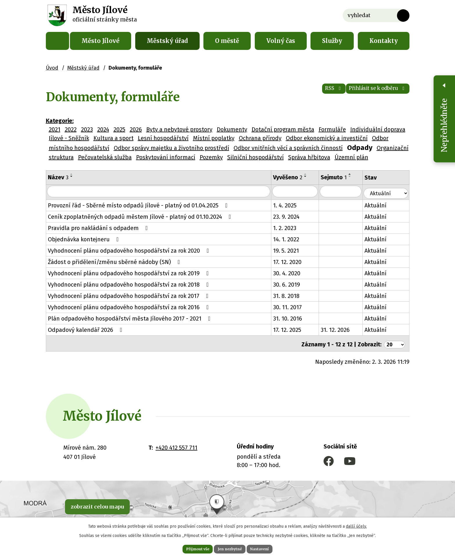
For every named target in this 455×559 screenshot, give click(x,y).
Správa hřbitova (309, 157)
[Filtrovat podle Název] (161, 192)
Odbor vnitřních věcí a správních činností (288, 147)
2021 (54, 129)
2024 (103, 129)
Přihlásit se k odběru (369, 92)
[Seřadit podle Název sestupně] (71, 176)
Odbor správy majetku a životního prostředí (171, 147)
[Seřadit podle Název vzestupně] (71, 174)
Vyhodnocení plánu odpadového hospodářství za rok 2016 (129, 306)
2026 (136, 129)
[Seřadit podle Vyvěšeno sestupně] (310, 176)
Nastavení (268, 548)
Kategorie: (60, 120)
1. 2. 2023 (289, 227)
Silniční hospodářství (255, 157)
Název (58, 177)
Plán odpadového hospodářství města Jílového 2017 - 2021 (130, 317)
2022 (71, 129)
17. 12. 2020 (291, 261)
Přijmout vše (189, 548)
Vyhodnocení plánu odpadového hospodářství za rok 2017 (129, 295)
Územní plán (351, 157)
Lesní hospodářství (163, 138)
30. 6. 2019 (290, 283)
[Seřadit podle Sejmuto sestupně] (355, 176)
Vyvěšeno (292, 177)
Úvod (57, 41)
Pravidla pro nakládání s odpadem (99, 227)
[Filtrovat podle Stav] (389, 191)
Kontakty (383, 40)
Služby (332, 40)
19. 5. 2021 (290, 249)
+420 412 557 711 (176, 444)
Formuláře (332, 129)
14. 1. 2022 (290, 238)
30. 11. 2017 (291, 306)
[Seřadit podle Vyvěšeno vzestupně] (310, 174)
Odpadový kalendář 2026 (86, 328)
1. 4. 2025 (289, 204)
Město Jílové (101, 40)
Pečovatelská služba (105, 157)
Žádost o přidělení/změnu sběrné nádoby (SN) (115, 261)
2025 (119, 129)
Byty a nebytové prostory (179, 129)
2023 (87, 129)
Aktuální (382, 204)
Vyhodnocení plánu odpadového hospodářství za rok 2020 (130, 249)
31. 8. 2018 (290, 295)
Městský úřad (167, 40)
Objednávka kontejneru (84, 238)
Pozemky (211, 157)
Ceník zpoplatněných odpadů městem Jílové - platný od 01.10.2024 (141, 215)
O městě (227, 40)
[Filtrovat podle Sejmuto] (346, 192)
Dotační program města (283, 129)
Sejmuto (339, 177)
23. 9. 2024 (290, 215)
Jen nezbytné (230, 548)
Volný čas (280, 40)
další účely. (356, 524)
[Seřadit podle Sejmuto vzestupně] (355, 174)
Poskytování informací (165, 157)
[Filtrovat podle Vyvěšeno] (300, 192)
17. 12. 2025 (291, 328)
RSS (313, 92)
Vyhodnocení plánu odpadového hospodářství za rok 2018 (129, 283)
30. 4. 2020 (291, 272)
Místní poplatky (213, 138)
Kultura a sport (113, 138)
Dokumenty (232, 129)
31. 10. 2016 (291, 317)
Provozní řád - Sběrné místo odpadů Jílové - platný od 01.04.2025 (139, 204)
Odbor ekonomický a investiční (327, 138)
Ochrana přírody (260, 138)
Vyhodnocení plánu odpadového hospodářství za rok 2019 (129, 272)
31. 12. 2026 (340, 328)
